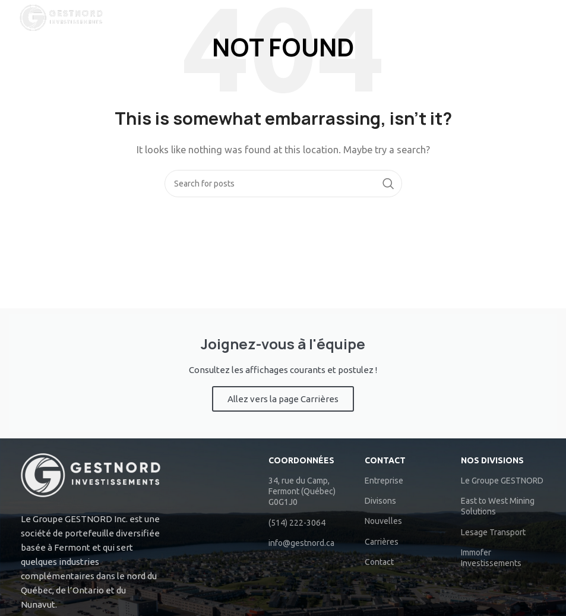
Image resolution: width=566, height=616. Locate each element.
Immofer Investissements (491, 558)
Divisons (380, 501)
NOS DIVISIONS (492, 460)
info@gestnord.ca (301, 543)
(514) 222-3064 (296, 522)
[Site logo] (61, 17)
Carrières (382, 541)
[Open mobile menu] (513, 18)
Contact (385, 460)
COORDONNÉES (301, 460)
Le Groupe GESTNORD (502, 480)
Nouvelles (383, 521)
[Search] (551, 18)
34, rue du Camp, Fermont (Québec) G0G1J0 (302, 491)
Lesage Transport (493, 532)
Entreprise (384, 480)
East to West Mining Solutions (498, 506)
